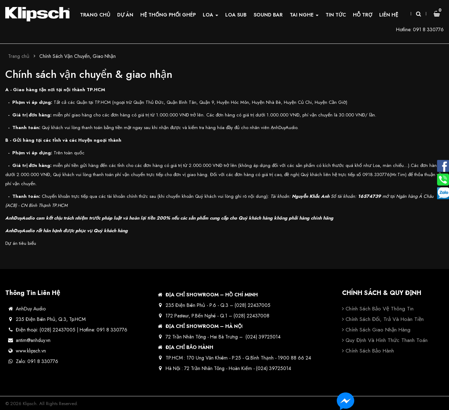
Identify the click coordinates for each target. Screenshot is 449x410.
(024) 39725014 (263, 336)
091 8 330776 (428, 29)
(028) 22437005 (252, 305)
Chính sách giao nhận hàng (378, 330)
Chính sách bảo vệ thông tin (380, 308)
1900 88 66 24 (294, 357)
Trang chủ (18, 56)
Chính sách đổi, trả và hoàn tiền (385, 319)
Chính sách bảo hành (370, 351)
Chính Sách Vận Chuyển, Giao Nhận (77, 56)
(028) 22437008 (251, 315)
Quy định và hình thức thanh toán (387, 340)
